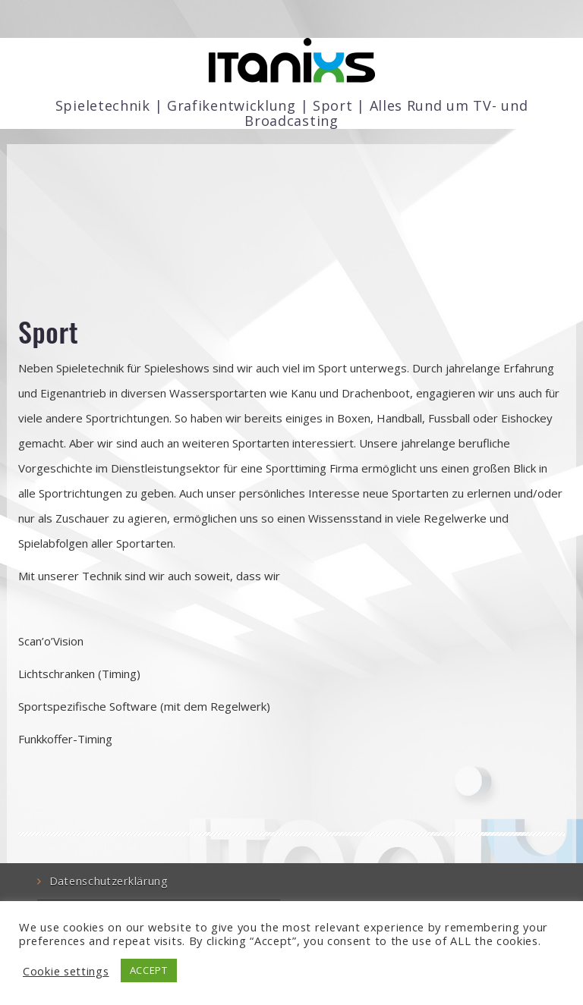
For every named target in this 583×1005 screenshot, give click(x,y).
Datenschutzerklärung (108, 881)
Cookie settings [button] (66, 971)
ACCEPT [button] (149, 970)
